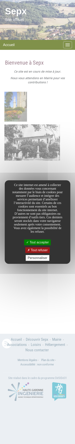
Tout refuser (37, 250)
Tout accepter (37, 242)
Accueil (9, 45)
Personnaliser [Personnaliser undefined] (37, 258)
